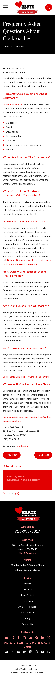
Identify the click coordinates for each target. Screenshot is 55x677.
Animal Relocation (27, 606)
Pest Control (22, 445)
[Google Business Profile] (6, 637)
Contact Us (27, 624)
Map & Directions (27, 553)
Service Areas (27, 612)
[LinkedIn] (42, 637)
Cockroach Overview (13, 104)
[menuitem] (14, 672)
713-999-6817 (27, 531)
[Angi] (30, 637)
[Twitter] (48, 637)
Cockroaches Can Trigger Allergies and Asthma (26, 376)
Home (27, 583)
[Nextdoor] (24, 637)
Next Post (43, 455)
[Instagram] (12, 637)
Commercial (27, 601)
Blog (27, 618)
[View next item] (17, 493)
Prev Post (11, 455)
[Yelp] (36, 637)
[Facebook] (18, 637)
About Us (27, 589)
